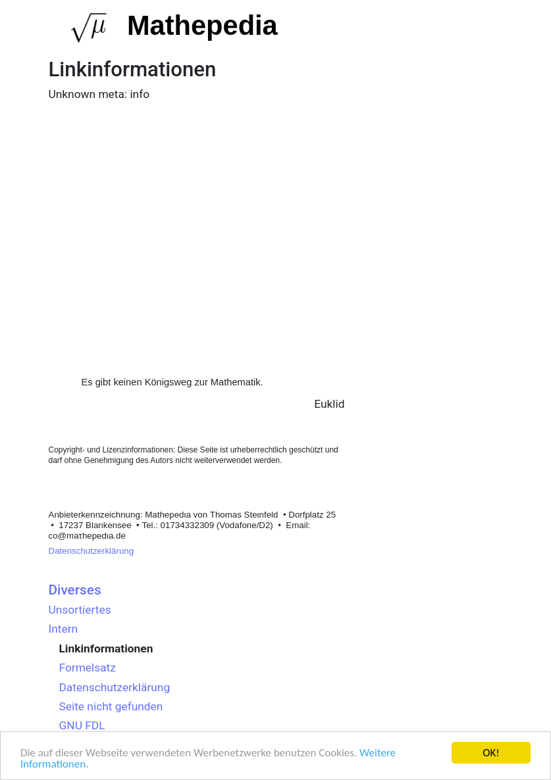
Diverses (75, 590)
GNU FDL (82, 725)
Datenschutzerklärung (91, 551)
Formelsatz (87, 667)
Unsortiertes (80, 609)
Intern (63, 628)
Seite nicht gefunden (111, 706)
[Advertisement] (197, 218)
